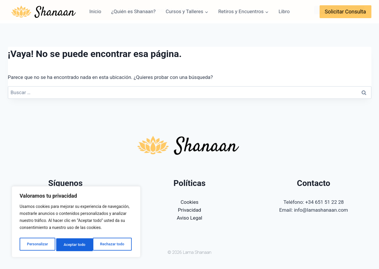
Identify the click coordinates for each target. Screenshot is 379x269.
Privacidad (189, 210)
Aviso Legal (189, 218)
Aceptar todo (115, 244)
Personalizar (36, 244)
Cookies (189, 202)
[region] (76, 223)
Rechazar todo (76, 244)
